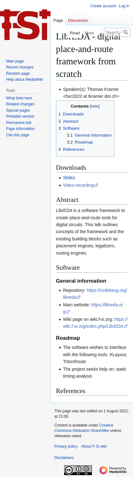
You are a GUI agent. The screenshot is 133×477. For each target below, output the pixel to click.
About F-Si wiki (93, 446)
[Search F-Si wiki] (117, 32)
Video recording (78, 185)
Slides (69, 177)
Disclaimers (64, 458)
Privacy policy (65, 446)
